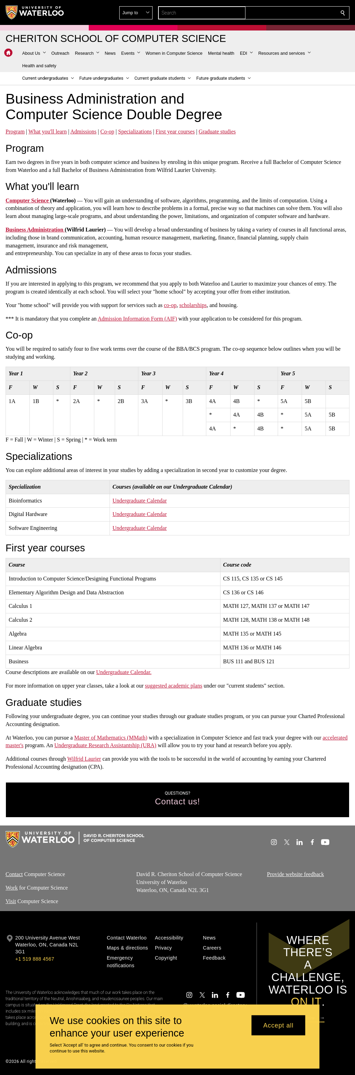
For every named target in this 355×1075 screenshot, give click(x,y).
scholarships (193, 305)
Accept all (278, 1025)
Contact (14, 874)
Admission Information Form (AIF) (137, 319)
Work (12, 888)
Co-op (107, 131)
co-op (170, 305)
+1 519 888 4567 (34, 959)
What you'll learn (47, 131)
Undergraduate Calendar (140, 501)
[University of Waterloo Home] (35, 12)
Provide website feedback (295, 874)
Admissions (83, 131)
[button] (292, 13)
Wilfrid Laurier (84, 759)
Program (15, 131)
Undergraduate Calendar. (123, 672)
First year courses (175, 131)
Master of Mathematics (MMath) (110, 738)
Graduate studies (217, 131)
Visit (11, 901)
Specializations (135, 131)
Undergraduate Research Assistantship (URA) (105, 745)
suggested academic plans (173, 686)
